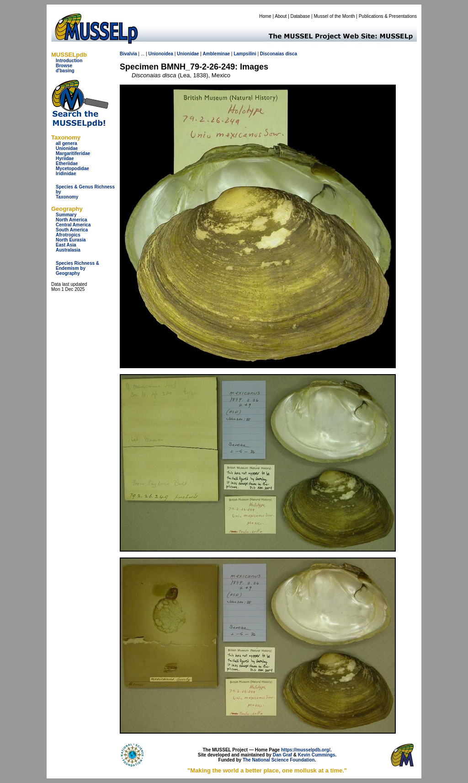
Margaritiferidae (73, 153)
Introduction (69, 60)
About (281, 16)
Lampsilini (245, 53)
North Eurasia (71, 239)
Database (300, 16)
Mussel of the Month (334, 16)
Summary (66, 214)
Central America (73, 224)
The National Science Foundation (279, 759)
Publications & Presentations (388, 16)
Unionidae (67, 148)
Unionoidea (160, 53)
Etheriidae (67, 163)
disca (291, 53)
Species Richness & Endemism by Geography (77, 268)
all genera (66, 143)
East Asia (66, 244)
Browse (64, 65)
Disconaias (272, 53)
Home (265, 16)
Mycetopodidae (72, 168)
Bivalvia (128, 53)
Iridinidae (66, 173)
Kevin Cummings (316, 754)
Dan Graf (282, 754)
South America (72, 229)
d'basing (65, 70)
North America (71, 219)
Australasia (68, 249)
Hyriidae (65, 158)
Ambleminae (216, 53)
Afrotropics (68, 234)
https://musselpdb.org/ (305, 749)
